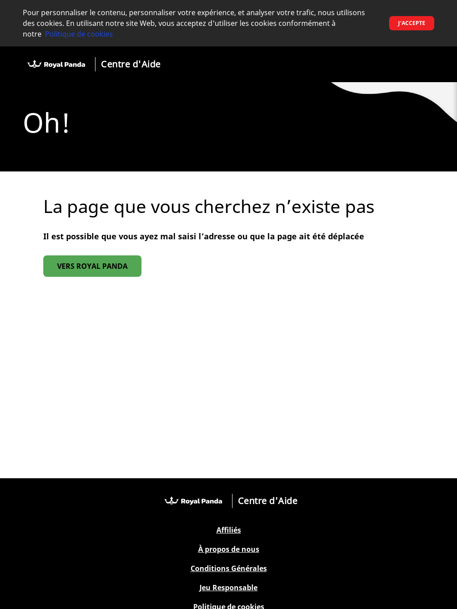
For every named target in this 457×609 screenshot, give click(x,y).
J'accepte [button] (411, 23)
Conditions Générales (229, 568)
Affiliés (228, 530)
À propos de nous (228, 549)
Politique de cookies (79, 34)
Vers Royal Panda (92, 266)
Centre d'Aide (131, 64)
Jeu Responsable (228, 588)
